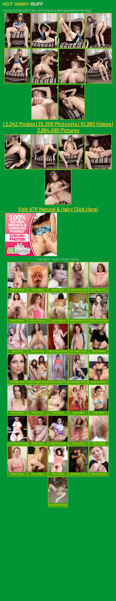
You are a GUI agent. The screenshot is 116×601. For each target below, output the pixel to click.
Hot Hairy (23, 4)
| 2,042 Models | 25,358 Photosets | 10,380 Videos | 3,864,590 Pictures (58, 127)
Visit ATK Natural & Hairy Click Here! (58, 209)
